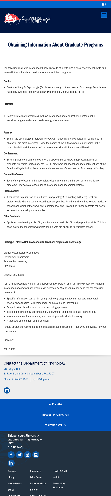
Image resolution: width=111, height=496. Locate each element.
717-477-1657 (20, 379)
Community (67, 435)
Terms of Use (46, 480)
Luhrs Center (68, 441)
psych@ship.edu (40, 379)
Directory (44, 435)
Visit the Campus (55, 425)
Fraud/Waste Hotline (66, 486)
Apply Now (55, 404)
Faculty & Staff (91, 435)
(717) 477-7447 (15, 446)
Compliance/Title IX (67, 483)
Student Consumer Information (41, 486)
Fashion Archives (70, 448)
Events (43, 454)
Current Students (70, 460)
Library (43, 441)
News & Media (46, 448)
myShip (87, 441)
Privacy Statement (32, 480)
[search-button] (104, 4)
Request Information (55, 414)
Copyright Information (61, 480)
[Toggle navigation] (104, 15)
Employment (46, 460)
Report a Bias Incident (46, 483)
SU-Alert (66, 454)
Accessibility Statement (90, 450)
